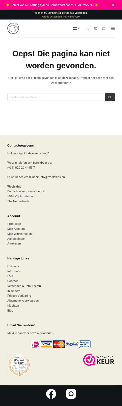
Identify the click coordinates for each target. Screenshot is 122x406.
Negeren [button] (113, 5)
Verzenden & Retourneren (24, 286)
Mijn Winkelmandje (19, 234)
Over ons (13, 266)
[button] (76, 28)
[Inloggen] (95, 28)
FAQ (10, 276)
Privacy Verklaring (19, 295)
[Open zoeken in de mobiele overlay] (87, 28)
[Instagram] (71, 394)
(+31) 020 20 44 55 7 (21, 167)
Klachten (13, 305)
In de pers (13, 291)
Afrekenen (14, 243)
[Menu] (113, 28)
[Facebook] (51, 394)
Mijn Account (16, 229)
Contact (12, 281)
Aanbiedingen (16, 239)
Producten (14, 224)
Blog (10, 310)
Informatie (14, 271)
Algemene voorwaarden (23, 300)
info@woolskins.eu (52, 177)
